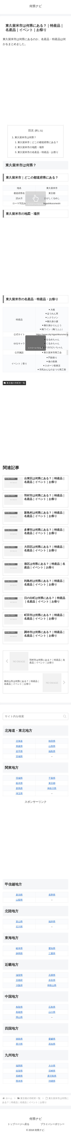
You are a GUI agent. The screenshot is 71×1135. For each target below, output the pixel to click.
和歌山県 (51, 985)
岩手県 (19, 751)
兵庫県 (52, 975)
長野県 (52, 894)
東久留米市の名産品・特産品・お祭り (38, 152)
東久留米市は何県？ (25, 137)
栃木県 (19, 783)
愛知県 (52, 948)
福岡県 (19, 1065)
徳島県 (19, 1039)
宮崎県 (52, 1070)
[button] (65, 716)
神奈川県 (51, 788)
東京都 (52, 783)
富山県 (19, 921)
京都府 (19, 980)
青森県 (19, 746)
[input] (35, 716)
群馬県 (19, 788)
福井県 (52, 921)
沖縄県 (52, 1081)
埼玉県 (19, 793)
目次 (31, 130)
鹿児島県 (51, 1076)
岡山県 (19, 1017)
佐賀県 (19, 1070)
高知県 (52, 1044)
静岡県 (19, 953)
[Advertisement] (35, 85)
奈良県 (52, 980)
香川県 (19, 1044)
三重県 (52, 953)
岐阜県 (19, 948)
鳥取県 (19, 1007)
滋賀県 (19, 975)
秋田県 (52, 741)
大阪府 (19, 985)
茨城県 (19, 778)
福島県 (52, 751)
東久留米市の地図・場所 (31, 147)
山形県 (52, 746)
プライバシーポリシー (52, 1124)
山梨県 (19, 900)
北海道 (19, 741)
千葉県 (52, 778)
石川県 (19, 926)
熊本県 (19, 1081)
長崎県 (19, 1076)
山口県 (52, 1012)
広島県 (52, 1007)
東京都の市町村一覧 (14, 383)
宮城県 (19, 756)
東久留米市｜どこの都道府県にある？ (38, 142)
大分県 (52, 1065)
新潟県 (19, 894)
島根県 (19, 1012)
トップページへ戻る (18, 1124)
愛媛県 (52, 1039)
